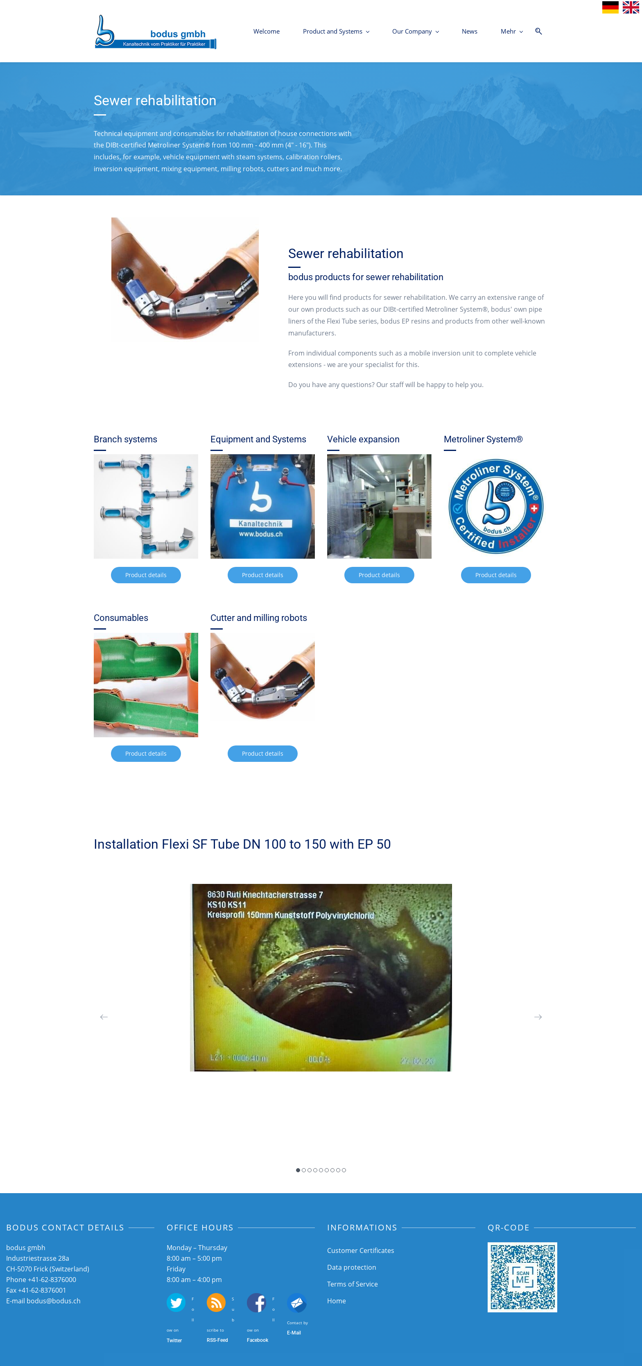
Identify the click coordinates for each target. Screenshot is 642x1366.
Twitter (174, 1340)
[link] (185, 223)
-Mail (295, 1333)
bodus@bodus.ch (54, 1300)
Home (336, 1300)
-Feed (222, 1340)
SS (213, 1340)
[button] (104, 1017)
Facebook (257, 1340)
